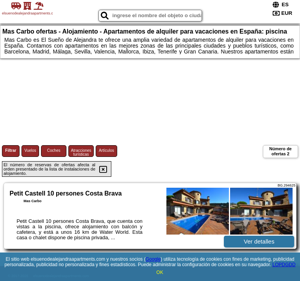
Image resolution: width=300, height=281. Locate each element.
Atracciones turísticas (81, 152)
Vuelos (30, 150)
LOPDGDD (283, 264)
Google (153, 259)
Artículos (106, 150)
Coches (54, 150)
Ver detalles (259, 241)
